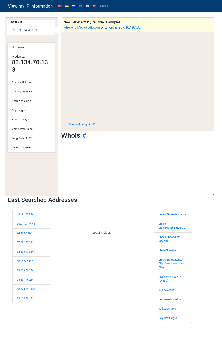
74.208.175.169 (26, 251)
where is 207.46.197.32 (123, 27)
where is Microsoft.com (82, 27)
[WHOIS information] (137, 168)
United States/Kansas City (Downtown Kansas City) (172, 263)
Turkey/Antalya (167, 308)
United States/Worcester (172, 214)
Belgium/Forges (167, 318)
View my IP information (30, 6)
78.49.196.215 (25, 279)
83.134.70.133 (25, 298)
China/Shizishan (167, 250)
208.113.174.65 (26, 223)
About (104, 6)
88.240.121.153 (26, 289)
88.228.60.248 (25, 270)
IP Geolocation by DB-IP (80, 124)
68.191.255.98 (25, 214)
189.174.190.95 (26, 261)
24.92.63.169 (24, 233)
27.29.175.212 (25, 242)
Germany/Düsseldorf (170, 299)
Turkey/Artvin (166, 290)
